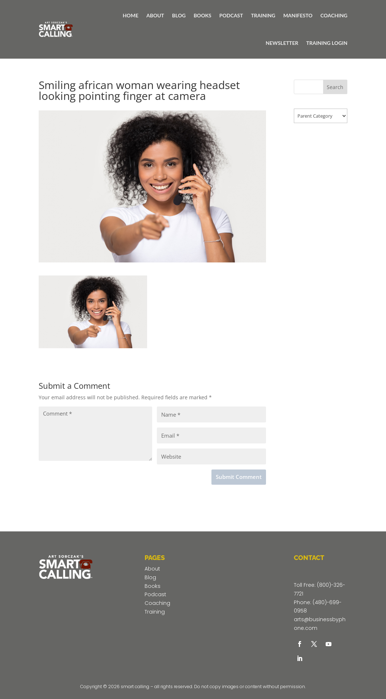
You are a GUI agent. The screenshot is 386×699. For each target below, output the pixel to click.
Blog (150, 577)
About (152, 568)
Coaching (157, 603)
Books (152, 586)
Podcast (155, 594)
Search (335, 87)
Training (155, 611)
